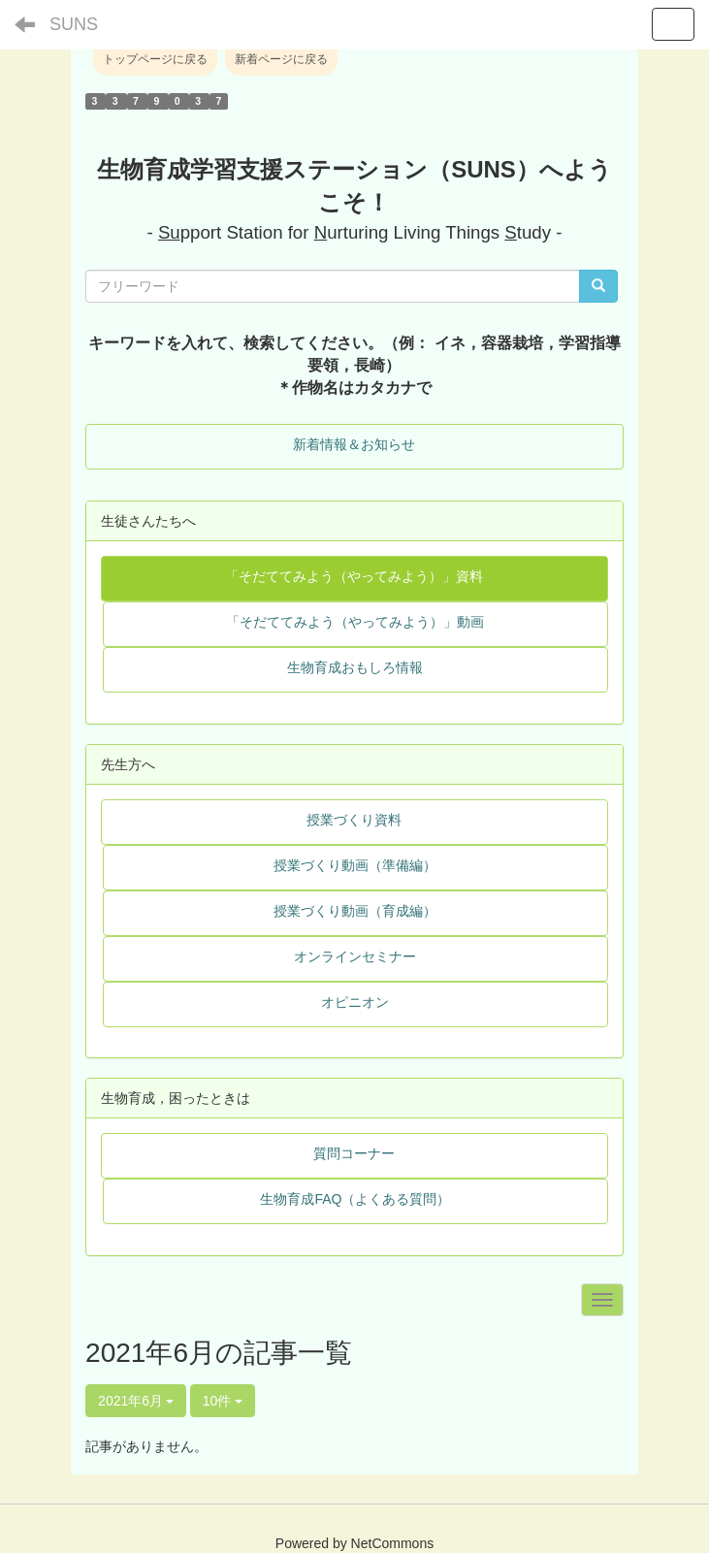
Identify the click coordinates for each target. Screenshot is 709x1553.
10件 (222, 1400)
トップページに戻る (155, 59)
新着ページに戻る (281, 59)
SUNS (73, 24)
